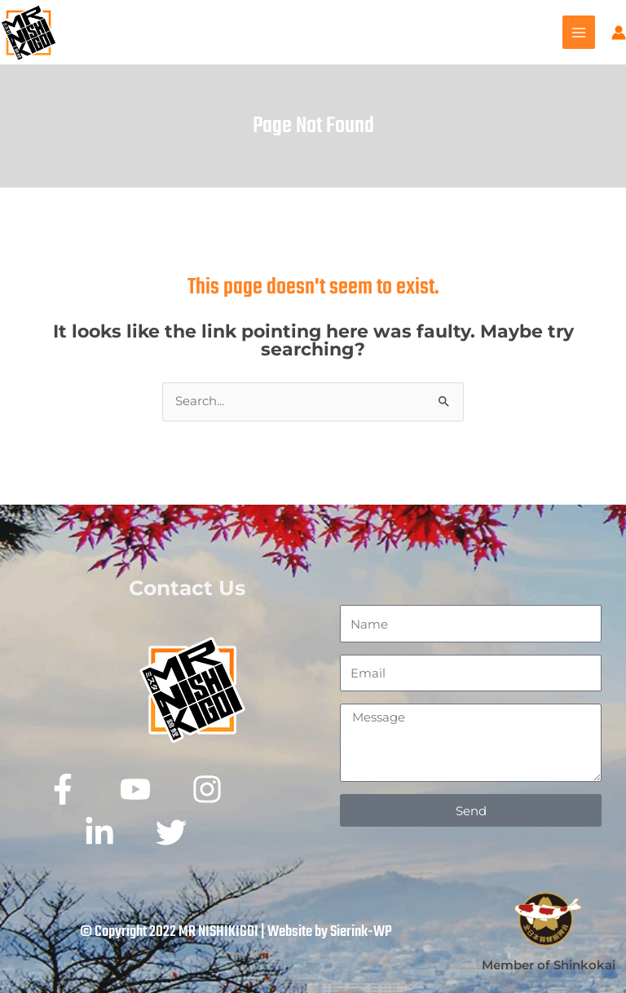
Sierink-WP (361, 932)
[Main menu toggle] (578, 31)
